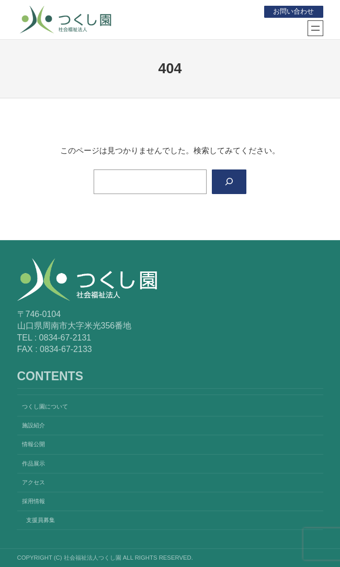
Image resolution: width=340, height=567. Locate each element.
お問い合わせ (293, 11)
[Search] (228, 182)
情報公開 (33, 444)
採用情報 (33, 501)
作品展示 (33, 463)
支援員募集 (40, 520)
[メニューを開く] (315, 28)
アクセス (33, 482)
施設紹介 (33, 426)
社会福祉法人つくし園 (165, 17)
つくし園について (45, 406)
